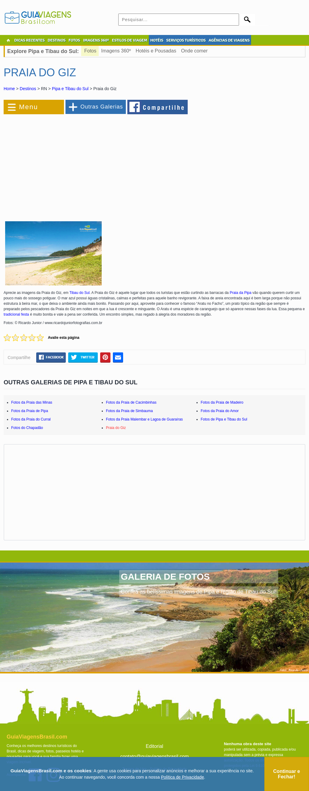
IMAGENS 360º (96, 40)
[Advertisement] (69, 164)
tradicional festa (16, 314)
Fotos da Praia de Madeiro (222, 402)
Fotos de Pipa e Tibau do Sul (224, 419)
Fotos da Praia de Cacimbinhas (131, 402)
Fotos (90, 50)
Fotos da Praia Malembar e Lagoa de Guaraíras (144, 419)
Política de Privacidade (182, 777)
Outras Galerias (101, 107)
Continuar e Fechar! (286, 774)
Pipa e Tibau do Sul (70, 88)
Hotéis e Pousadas (156, 50)
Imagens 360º (116, 50)
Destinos (28, 88)
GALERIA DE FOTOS (165, 576)
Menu (28, 107)
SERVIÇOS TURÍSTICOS (185, 40)
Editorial (154, 746)
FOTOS (74, 40)
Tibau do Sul (79, 293)
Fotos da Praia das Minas (31, 402)
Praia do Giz (116, 428)
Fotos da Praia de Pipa (29, 411)
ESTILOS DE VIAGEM (129, 40)
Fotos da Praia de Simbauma (129, 411)
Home (9, 88)
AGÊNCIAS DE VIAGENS (229, 40)
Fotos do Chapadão (27, 428)
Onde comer (194, 50)
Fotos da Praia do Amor (220, 411)
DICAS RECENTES (29, 40)
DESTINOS (56, 40)
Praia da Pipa (240, 293)
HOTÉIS (156, 40)
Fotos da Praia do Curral (31, 419)
